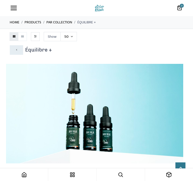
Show (52, 36)
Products (33, 22)
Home (14, 22)
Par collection (59, 22)
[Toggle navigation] (13, 8)
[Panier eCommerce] (179, 8)
